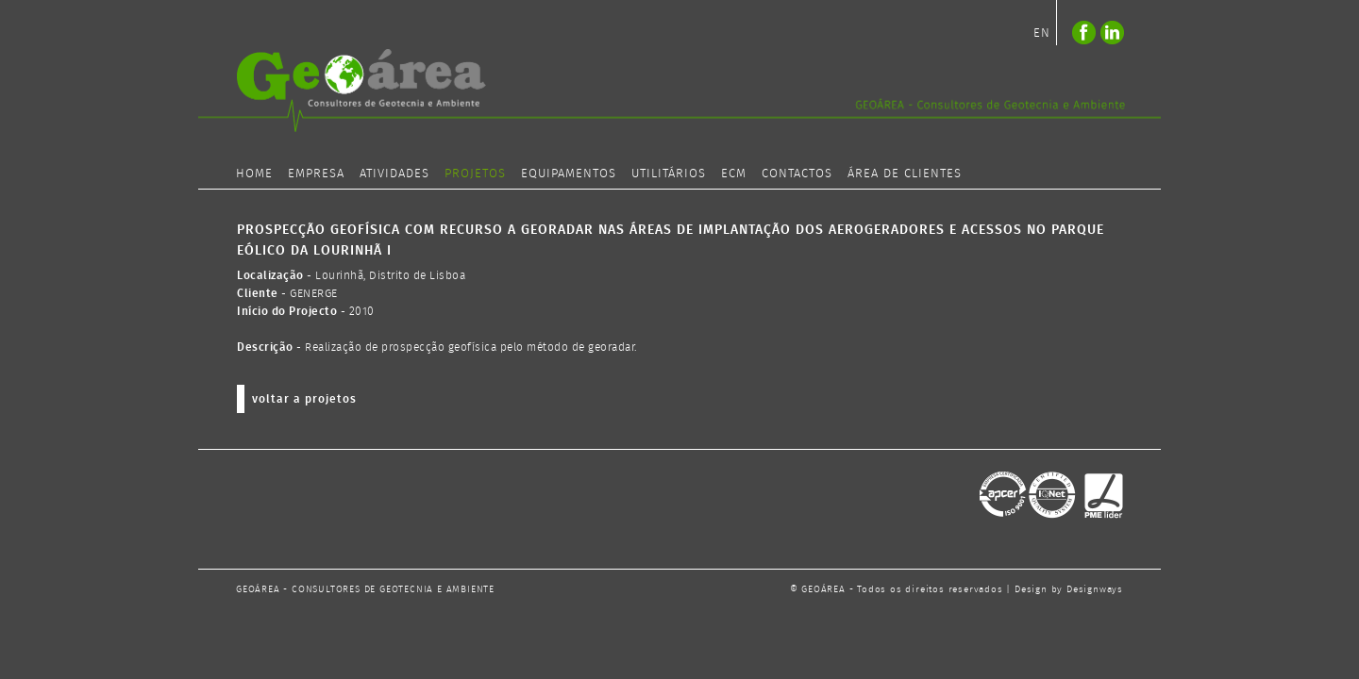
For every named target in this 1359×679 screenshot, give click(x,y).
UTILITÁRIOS (668, 174)
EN (1041, 33)
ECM (734, 174)
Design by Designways (1069, 590)
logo (679, 90)
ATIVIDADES (394, 174)
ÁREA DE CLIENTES (904, 174)
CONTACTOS (797, 174)
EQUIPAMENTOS (568, 174)
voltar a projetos (304, 399)
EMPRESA (316, 174)
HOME (254, 174)
